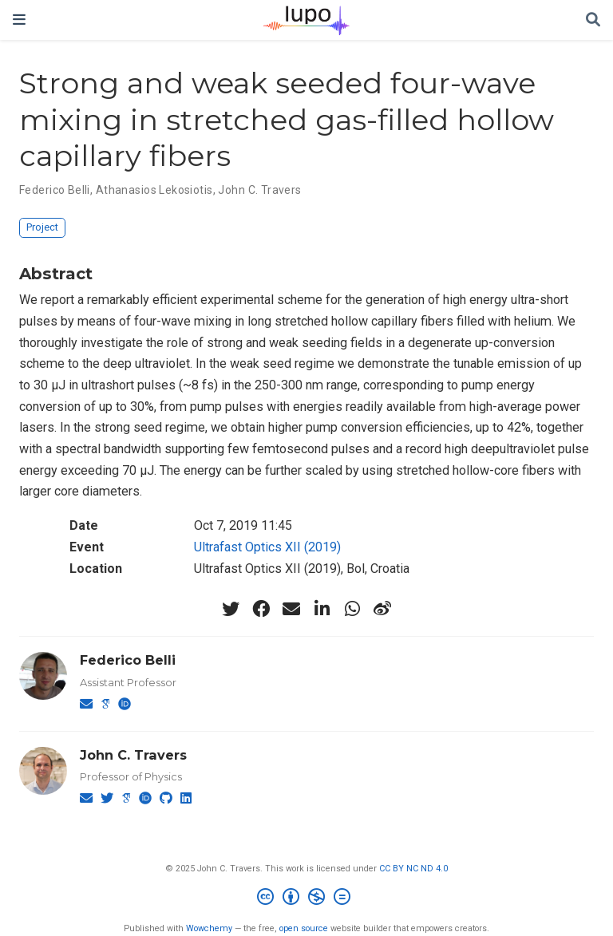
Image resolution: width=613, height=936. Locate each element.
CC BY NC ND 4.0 (413, 868)
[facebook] (261, 609)
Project (42, 227)
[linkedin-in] (322, 609)
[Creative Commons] (307, 899)
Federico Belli (54, 190)
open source (303, 928)
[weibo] (382, 609)
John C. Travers (259, 190)
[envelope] (291, 609)
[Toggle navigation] (19, 19)
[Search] (593, 20)
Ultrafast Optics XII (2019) (267, 547)
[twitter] (231, 609)
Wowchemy (209, 928)
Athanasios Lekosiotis (154, 190)
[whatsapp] (352, 609)
